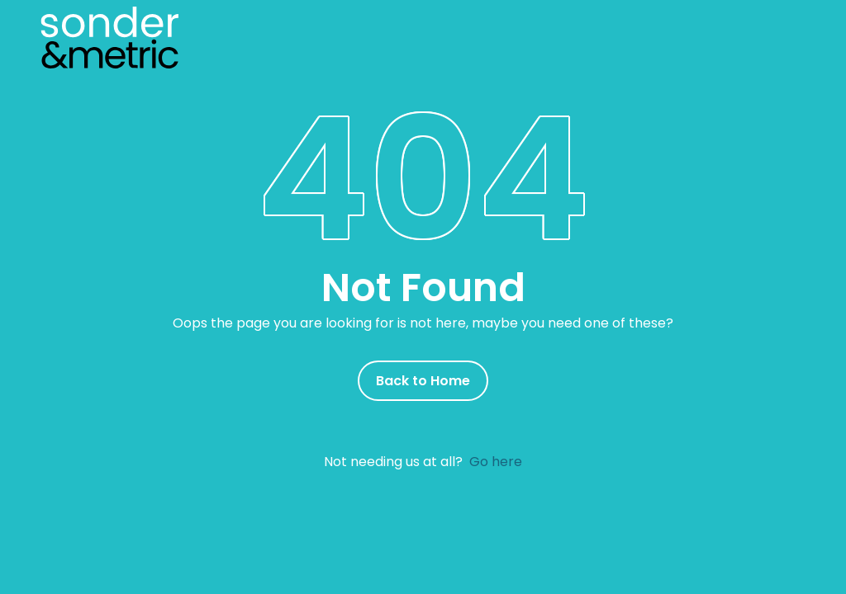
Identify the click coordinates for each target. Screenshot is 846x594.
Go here (495, 461)
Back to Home (423, 380)
